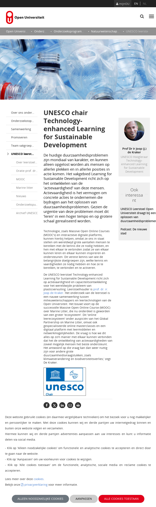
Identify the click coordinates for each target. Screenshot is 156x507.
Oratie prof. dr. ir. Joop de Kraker (28, 171)
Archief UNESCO (27, 213)
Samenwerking (21, 129)
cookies (39, 479)
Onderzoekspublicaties (28, 204)
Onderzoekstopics (23, 121)
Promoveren (19, 137)
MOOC (20, 179)
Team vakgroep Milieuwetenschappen (24, 145)
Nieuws (21, 196)
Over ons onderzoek (24, 112)
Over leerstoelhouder (28, 162)
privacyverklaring (36, 484)
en (136, 3)
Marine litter (24, 188)
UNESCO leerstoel (23, 154)
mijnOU (122, 4)
